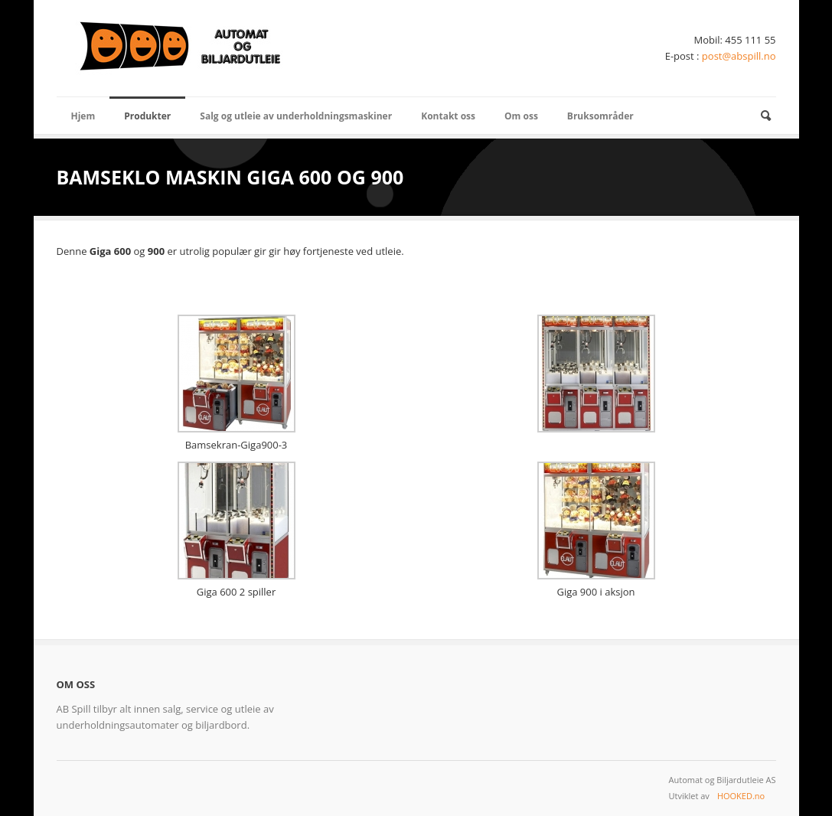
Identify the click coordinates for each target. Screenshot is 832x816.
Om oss (521, 115)
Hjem (83, 115)
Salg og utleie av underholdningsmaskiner (296, 115)
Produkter (147, 115)
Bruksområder (600, 115)
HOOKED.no (741, 795)
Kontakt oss (448, 115)
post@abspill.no (739, 56)
